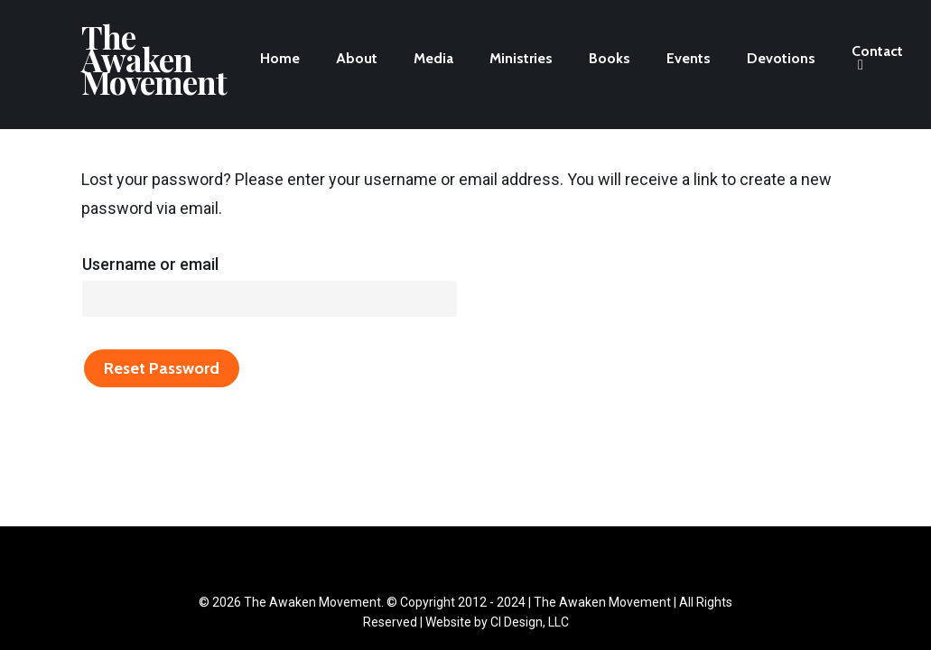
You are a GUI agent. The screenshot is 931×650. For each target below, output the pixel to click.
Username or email (150, 264)
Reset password (161, 368)
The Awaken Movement (154, 64)
